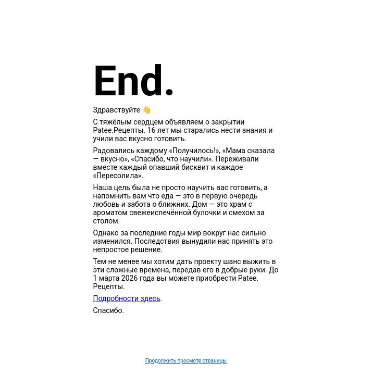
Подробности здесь (126, 298)
